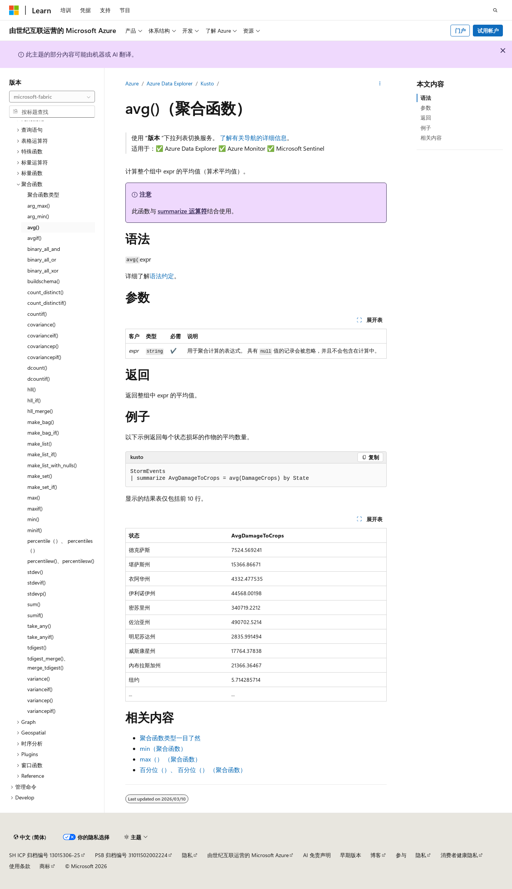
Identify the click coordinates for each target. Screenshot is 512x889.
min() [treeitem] (33, 519)
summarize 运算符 (182, 211)
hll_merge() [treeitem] (40, 411)
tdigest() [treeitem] (36, 647)
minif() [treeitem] (34, 530)
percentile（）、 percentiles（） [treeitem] (60, 545)
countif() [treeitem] (37, 313)
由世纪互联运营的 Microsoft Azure (248, 855)
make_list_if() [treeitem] (42, 454)
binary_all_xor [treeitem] (42, 270)
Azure (132, 83)
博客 (375, 855)
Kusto (207, 83)
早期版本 (350, 855)
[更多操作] (380, 84)
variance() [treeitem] (38, 678)
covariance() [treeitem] (41, 324)
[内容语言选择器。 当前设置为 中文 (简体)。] (30, 837)
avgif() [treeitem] (34, 237)
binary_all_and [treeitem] (43, 248)
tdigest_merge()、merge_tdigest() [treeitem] (48, 663)
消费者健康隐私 (459, 855)
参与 (401, 855)
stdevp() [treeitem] (36, 593)
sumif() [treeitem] (35, 615)
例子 (425, 127)
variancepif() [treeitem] (41, 710)
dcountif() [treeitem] (38, 378)
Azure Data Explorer (170, 83)
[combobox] (52, 97)
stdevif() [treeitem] (36, 582)
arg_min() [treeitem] (38, 216)
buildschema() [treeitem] (43, 281)
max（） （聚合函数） (170, 759)
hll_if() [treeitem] (34, 400)
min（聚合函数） (163, 748)
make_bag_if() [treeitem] (43, 432)
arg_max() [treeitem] (38, 205)
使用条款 (19, 866)
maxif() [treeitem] (35, 508)
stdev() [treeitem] (35, 571)
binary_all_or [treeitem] (41, 259)
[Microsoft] (14, 10)
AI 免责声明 (317, 855)
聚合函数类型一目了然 (170, 738)
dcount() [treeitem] (37, 367)
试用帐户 (488, 30)
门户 (460, 30)
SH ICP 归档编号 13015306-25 (44, 855)
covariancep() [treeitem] (42, 346)
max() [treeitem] (33, 497)
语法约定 (162, 276)
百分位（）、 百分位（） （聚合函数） (193, 770)
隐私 (187, 855)
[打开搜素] (495, 10)
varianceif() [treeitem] (39, 689)
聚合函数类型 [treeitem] (43, 194)
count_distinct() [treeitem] (45, 292)
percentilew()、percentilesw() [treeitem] (60, 560)
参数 (425, 107)
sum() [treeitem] (33, 604)
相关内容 (431, 137)
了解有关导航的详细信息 (253, 138)
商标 (45, 866)
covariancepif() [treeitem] (44, 357)
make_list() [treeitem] (39, 443)
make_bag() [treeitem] (40, 422)
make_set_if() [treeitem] (42, 486)
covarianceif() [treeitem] (42, 335)
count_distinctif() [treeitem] (46, 302)
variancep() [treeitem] (40, 700)
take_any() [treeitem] (39, 625)
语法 (425, 97)
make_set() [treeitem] (39, 475)
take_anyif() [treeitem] (40, 636)
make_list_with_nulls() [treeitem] (52, 465)
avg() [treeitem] (33, 227)
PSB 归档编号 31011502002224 (131, 855)
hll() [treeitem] (31, 389)
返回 (425, 117)
